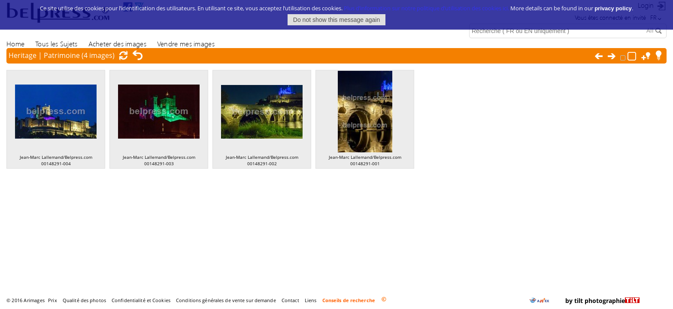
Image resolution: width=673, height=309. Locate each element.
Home (15, 43)
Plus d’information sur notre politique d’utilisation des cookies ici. (426, 5)
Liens (311, 300)
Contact (290, 300)
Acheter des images (117, 43)
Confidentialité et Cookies (141, 300)
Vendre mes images (186, 43)
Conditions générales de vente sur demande (226, 300)
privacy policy (613, 6)
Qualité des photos (84, 300)
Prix (52, 300)
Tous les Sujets (56, 43)
